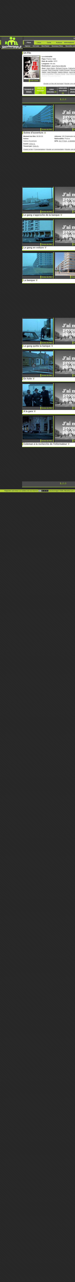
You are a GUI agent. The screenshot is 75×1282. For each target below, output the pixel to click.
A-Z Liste (36, 46)
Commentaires (39, 149)
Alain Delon (51, 68)
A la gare (28, 411)
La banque (29, 280)
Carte (49, 42)
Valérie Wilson (63, 72)
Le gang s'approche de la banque (42, 215)
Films (29, 42)
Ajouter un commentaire (55, 149)
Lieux (39, 42)
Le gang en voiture (34, 247)
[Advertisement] (37, 18)
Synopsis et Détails (29, 90)
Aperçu (27, 46)
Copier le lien (28, 149)
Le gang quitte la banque (37, 346)
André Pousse (64, 70)
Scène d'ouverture (33, 132)
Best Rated (45, 46)
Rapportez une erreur (11, 490)
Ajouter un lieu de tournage (53, 84)
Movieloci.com (69, 490)
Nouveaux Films (57, 46)
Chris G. (32, 144)
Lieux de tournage (40, 90)
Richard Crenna (61, 68)
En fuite (28, 378)
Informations (69, 42)
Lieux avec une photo (63, 90)
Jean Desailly (52, 72)
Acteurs (59, 42)
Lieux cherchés (51, 90)
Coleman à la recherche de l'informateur (45, 444)
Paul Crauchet (53, 70)
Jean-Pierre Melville (58, 66)
